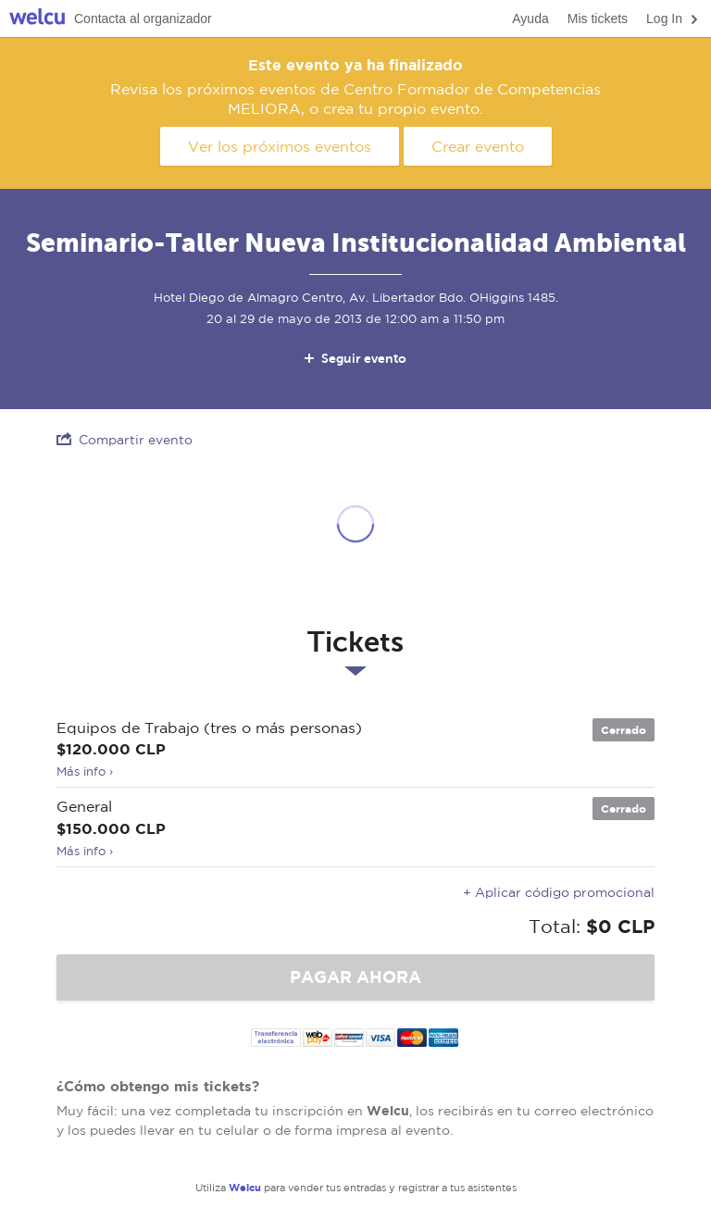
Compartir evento (124, 439)
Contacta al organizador (143, 18)
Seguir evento (354, 358)
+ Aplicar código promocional (559, 892)
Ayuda (530, 18)
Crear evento (477, 146)
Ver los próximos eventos (279, 146)
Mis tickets (598, 18)
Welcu (37, 19)
